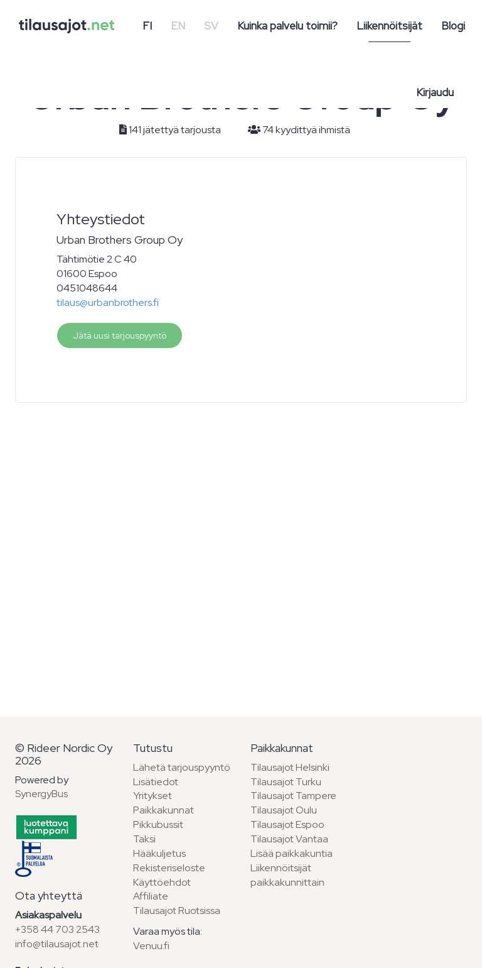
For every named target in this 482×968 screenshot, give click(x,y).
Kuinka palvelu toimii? (287, 26)
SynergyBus (41, 793)
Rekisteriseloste (169, 867)
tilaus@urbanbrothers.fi (107, 302)
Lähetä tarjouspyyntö (181, 767)
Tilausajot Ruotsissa (176, 910)
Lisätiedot (155, 781)
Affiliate (150, 896)
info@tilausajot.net (57, 943)
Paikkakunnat (163, 810)
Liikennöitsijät (389, 26)
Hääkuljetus (159, 853)
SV (211, 26)
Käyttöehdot (162, 882)
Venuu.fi (151, 945)
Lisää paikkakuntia (291, 853)
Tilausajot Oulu (283, 810)
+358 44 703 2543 (57, 929)
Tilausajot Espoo (287, 824)
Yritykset (152, 795)
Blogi (453, 26)
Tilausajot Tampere (293, 795)
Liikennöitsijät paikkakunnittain (287, 875)
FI (147, 26)
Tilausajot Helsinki (289, 767)
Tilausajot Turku (285, 781)
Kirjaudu (435, 92)
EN (178, 26)
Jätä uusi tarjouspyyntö (119, 335)
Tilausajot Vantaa (289, 839)
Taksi (144, 839)
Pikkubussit (158, 824)
